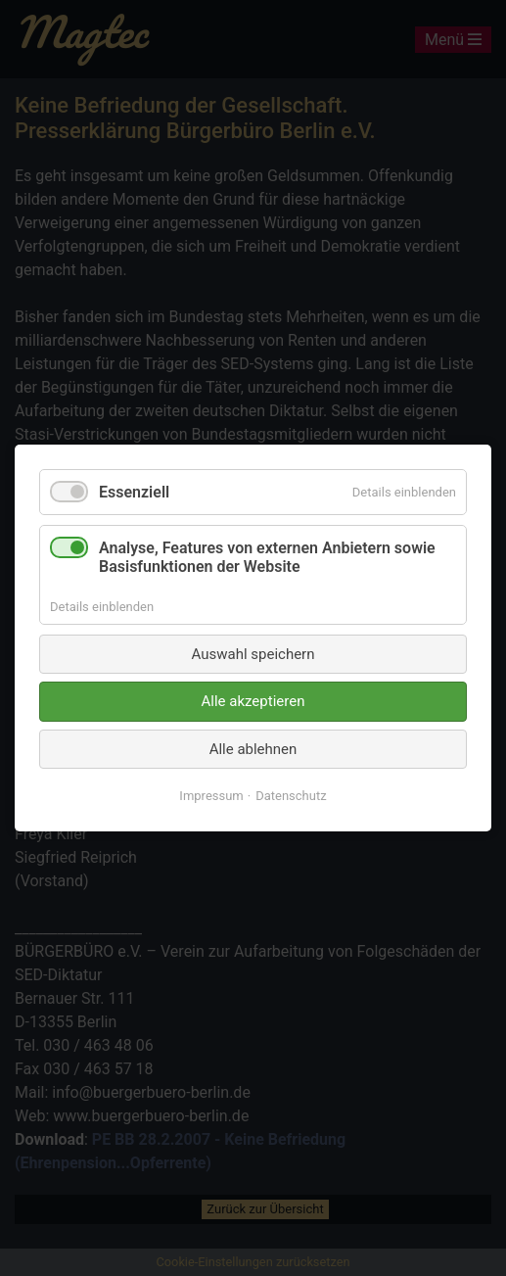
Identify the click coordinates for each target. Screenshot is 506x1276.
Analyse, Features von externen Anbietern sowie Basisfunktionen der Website (267, 557)
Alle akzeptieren (253, 701)
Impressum (211, 795)
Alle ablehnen (253, 749)
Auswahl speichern (253, 654)
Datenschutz (290, 795)
